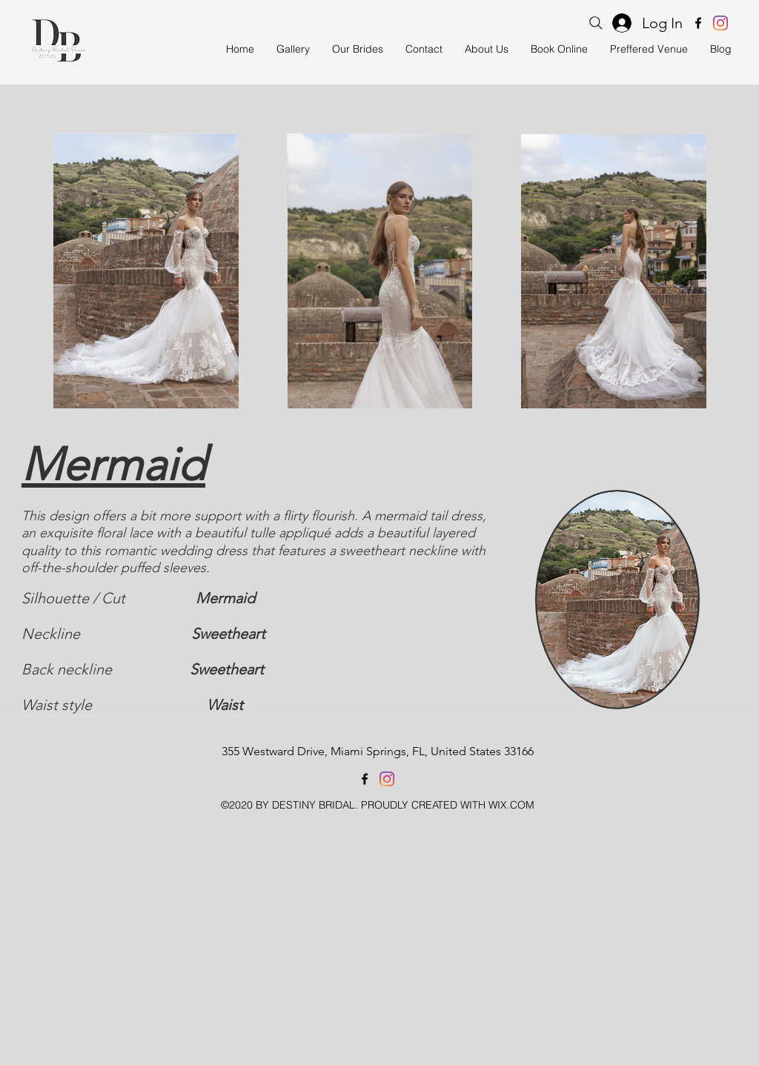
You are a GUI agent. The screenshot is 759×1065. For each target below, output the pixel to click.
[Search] (595, 23)
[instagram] (720, 23)
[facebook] (698, 23)
